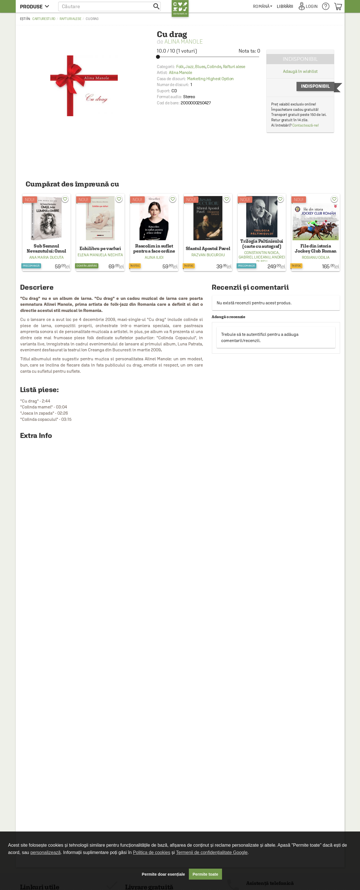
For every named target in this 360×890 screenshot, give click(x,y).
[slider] (208, 57)
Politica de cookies (151, 852)
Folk (180, 66)
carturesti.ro (43, 19)
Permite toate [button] (205, 874)
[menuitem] (263, 6)
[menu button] (36, 6)
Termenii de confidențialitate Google (212, 852)
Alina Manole (183, 41)
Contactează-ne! (305, 125)
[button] (109, 6)
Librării (285, 6)
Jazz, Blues (195, 66)
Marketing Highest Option (210, 78)
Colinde (214, 66)
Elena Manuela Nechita (100, 255)
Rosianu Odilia (316, 257)
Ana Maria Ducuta (46, 257)
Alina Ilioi (154, 257)
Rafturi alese (70, 19)
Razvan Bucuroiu (208, 255)
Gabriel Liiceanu (254, 257)
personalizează (45, 852)
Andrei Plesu (270, 259)
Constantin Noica (261, 252)
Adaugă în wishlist (300, 71)
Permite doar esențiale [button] (163, 874)
